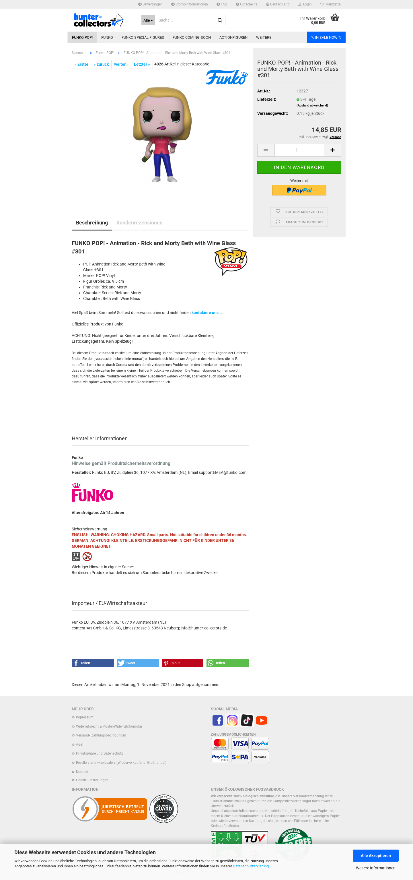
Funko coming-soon (192, 37)
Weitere (263, 37)
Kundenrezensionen (139, 223)
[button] (278, 4)
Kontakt (82, 772)
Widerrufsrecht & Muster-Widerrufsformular (109, 726)
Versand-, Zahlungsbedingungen (101, 735)
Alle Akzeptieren (376, 855)
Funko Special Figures (143, 37)
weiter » (121, 64)
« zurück (101, 64)
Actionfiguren (233, 37)
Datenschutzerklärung (251, 866)
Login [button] (305, 4)
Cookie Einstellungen (92, 780)
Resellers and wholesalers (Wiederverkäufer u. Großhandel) (121, 763)
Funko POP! (82, 37)
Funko (107, 37)
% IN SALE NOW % (326, 37)
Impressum (84, 717)
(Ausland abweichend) (312, 105)
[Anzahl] (299, 150)
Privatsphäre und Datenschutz (99, 753)
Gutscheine (246, 4)
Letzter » (142, 64)
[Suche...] (148, 20)
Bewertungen (150, 4)
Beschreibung (92, 223)
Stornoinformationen (189, 4)
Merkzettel (330, 4)
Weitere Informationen (376, 868)
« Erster (81, 64)
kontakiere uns (205, 312)
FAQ (222, 4)
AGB (79, 745)
